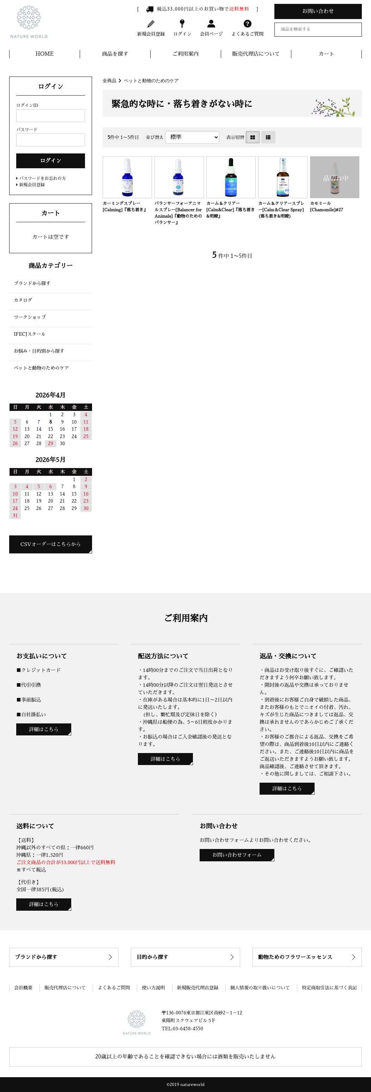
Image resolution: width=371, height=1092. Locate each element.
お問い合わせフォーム (237, 855)
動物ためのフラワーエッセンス (295, 957)
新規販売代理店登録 (197, 987)
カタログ (23, 300)
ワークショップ (30, 317)
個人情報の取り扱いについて (260, 987)
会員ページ (211, 27)
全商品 (109, 80)
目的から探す (152, 957)
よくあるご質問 (247, 27)
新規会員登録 (151, 27)
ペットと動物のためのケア (151, 80)
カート (326, 53)
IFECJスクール (29, 334)
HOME (45, 53)
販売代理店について (256, 53)
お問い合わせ (318, 11)
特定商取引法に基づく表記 (329, 987)
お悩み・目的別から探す (39, 351)
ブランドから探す (32, 283)
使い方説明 (153, 987)
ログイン (182, 27)
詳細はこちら (44, 729)
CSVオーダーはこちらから (50, 544)
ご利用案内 (185, 53)
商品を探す (115, 53)
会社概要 (23, 987)
